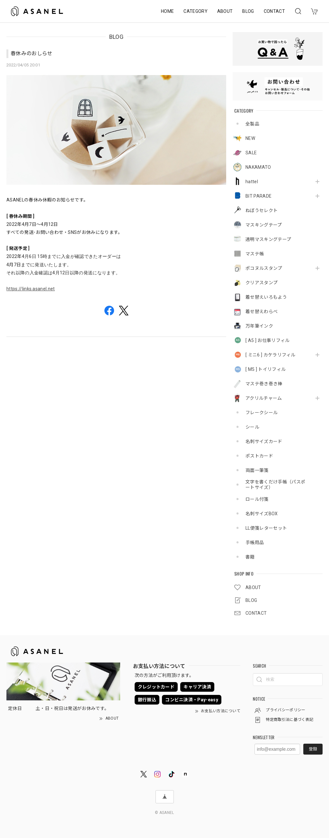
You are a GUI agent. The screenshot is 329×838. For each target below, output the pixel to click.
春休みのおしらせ (32, 53)
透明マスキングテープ (268, 239)
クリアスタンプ (261, 282)
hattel (251, 181)
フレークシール (261, 412)
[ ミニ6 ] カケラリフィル (270, 354)
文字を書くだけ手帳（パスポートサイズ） (275, 484)
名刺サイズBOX (261, 513)
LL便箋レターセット (266, 528)
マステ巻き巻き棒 (263, 383)
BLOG (248, 11)
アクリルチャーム (263, 398)
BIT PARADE (258, 196)
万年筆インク (259, 326)
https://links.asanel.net (30, 288)
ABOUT (225, 11)
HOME (167, 11)
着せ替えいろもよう (266, 297)
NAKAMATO (258, 167)
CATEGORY (195, 11)
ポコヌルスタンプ (263, 268)
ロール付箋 (257, 499)
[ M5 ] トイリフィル (265, 369)
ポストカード (259, 455)
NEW (250, 138)
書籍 (250, 557)
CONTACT (274, 11)
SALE (251, 152)
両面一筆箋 (257, 470)
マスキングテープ (263, 224)
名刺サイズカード (263, 441)
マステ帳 (254, 253)
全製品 (252, 123)
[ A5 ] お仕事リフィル (267, 340)
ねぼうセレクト (261, 210)
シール (252, 427)
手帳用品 (254, 542)
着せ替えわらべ (261, 311)
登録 (313, 749)
